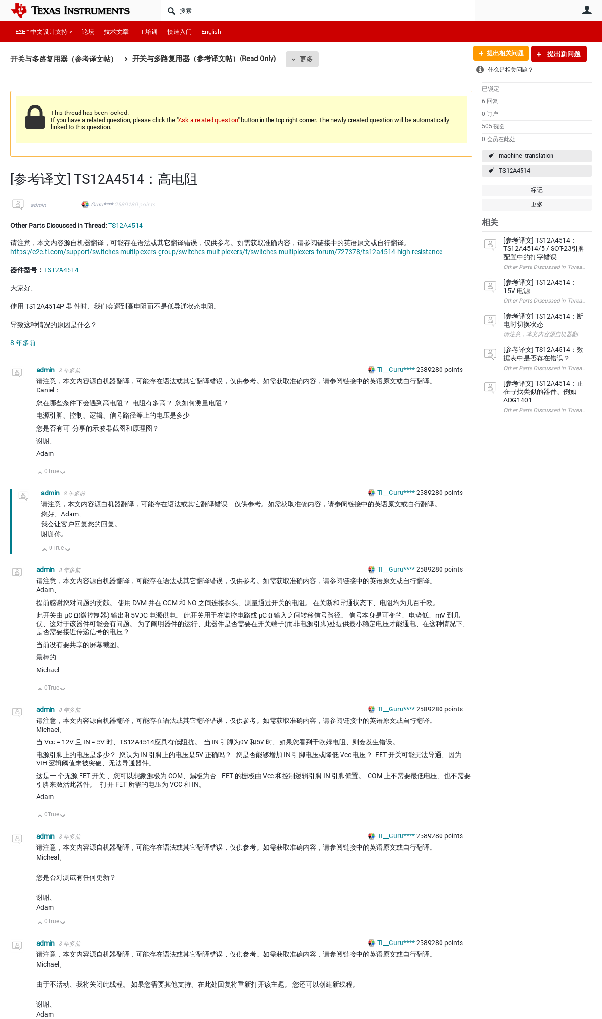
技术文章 (116, 31)
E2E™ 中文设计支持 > (43, 31)
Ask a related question (208, 120)
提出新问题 (563, 54)
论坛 (88, 31)
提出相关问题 (502, 54)
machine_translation (526, 155)
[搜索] (318, 10)
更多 (306, 59)
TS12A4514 (514, 170)
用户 (587, 10)
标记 (537, 190)
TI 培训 (148, 31)
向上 (40, 473)
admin (38, 205)
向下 (63, 473)
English (211, 31)
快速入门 (179, 31)
